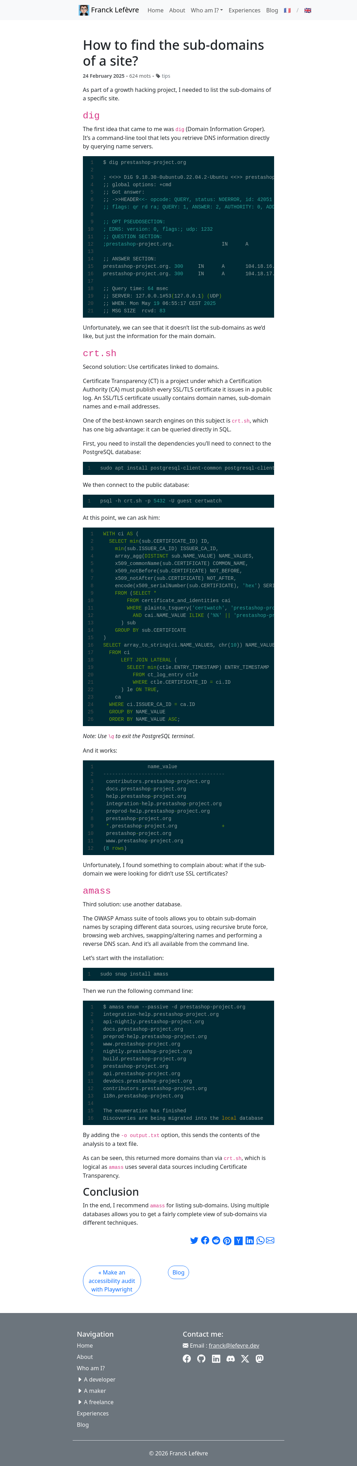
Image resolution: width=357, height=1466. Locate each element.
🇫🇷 (287, 10)
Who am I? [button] (205, 10)
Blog (272, 10)
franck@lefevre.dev (234, 1345)
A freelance (99, 1402)
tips (166, 75)
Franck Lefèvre (109, 10)
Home (155, 10)
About (177, 10)
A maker (95, 1391)
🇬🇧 (307, 10)
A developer (99, 1379)
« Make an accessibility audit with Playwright (112, 1280)
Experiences (244, 10)
